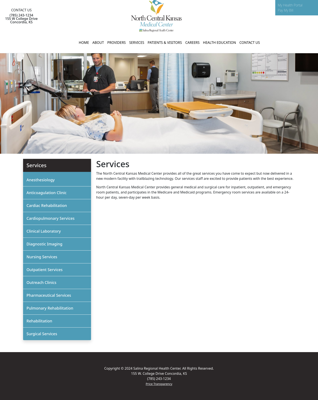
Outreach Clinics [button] (41, 282)
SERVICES (136, 42)
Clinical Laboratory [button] (43, 231)
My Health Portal (290, 5)
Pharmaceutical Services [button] (48, 295)
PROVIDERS (116, 42)
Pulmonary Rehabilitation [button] (49, 308)
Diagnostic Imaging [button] (44, 243)
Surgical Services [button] (41, 333)
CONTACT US (249, 42)
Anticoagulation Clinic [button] (46, 192)
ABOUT (98, 42)
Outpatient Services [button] (44, 269)
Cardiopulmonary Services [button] (50, 218)
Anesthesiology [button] (40, 179)
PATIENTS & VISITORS (165, 42)
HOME (84, 42)
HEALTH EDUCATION (219, 42)
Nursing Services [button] (41, 256)
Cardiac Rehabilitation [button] (46, 205)
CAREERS (192, 42)
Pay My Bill (285, 10)
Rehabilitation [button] (39, 320)
